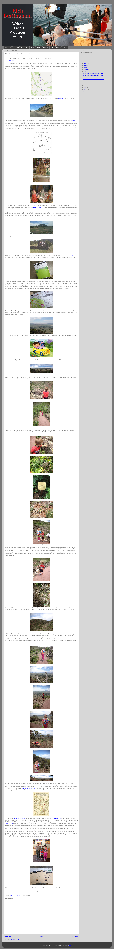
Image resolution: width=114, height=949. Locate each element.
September (86, 69)
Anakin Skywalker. (37, 207)
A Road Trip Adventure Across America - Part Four (93, 77)
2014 (84, 60)
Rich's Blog (16, 47)
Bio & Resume (24, 47)
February (86, 89)
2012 (84, 91)
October (85, 67)
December (86, 63)
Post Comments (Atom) (15, 939)
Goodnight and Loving (19, 818)
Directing (39, 47)
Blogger (70, 945)
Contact (65, 47)
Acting (52, 47)
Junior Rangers (71, 255)
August (85, 71)
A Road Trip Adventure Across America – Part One (93, 82)
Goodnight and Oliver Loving (28, 788)
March (85, 87)
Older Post (75, 936)
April (85, 85)
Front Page (8, 47)
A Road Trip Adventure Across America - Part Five (93, 75)
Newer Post (8, 936)
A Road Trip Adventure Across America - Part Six (93, 73)
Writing (32, 47)
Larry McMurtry (9, 823)
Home (41, 936)
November (86, 65)
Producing (45, 47)
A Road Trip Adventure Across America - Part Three (93, 79)
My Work (58, 47)
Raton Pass (60, 98)
